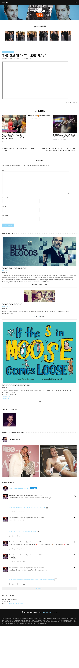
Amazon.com (6, 397)
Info (40, 401)
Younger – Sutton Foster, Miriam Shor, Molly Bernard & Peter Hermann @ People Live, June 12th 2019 (13, 137)
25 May (41, 542)
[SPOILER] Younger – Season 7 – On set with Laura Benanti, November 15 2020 (64, 136)
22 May (41, 555)
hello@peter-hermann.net (16, 603)
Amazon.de (5, 399)
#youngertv (33, 531)
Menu (6, 2)
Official (46, 285)
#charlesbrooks (24, 531)
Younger (10, 52)
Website (5, 215)
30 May (41, 518)
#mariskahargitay (14, 507)
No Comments (26, 58)
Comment (6, 170)
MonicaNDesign (47, 612)
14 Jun (41, 495)
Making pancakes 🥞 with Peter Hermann (39, 116)
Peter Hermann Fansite (17, 495)
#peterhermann (25, 507)
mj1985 (18, 58)
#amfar (51, 580)
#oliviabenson (34, 580)
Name (5, 198)
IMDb (40, 285)
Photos (34, 285)
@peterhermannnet (32, 495)
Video (4, 52)
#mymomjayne (35, 507)
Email (4, 207)
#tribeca (42, 507)
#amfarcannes (44, 580)
